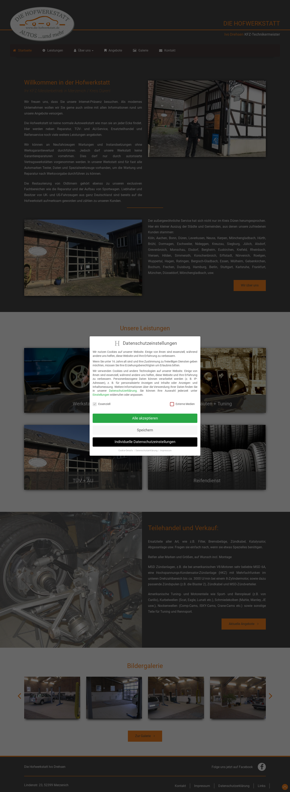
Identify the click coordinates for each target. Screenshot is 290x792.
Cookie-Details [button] (125, 450)
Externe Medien (182, 404)
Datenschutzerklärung (123, 390)
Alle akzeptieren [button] (145, 418)
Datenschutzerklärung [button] (146, 450)
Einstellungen (101, 394)
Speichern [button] (145, 430)
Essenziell (101, 404)
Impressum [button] (166, 450)
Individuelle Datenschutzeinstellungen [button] (145, 442)
